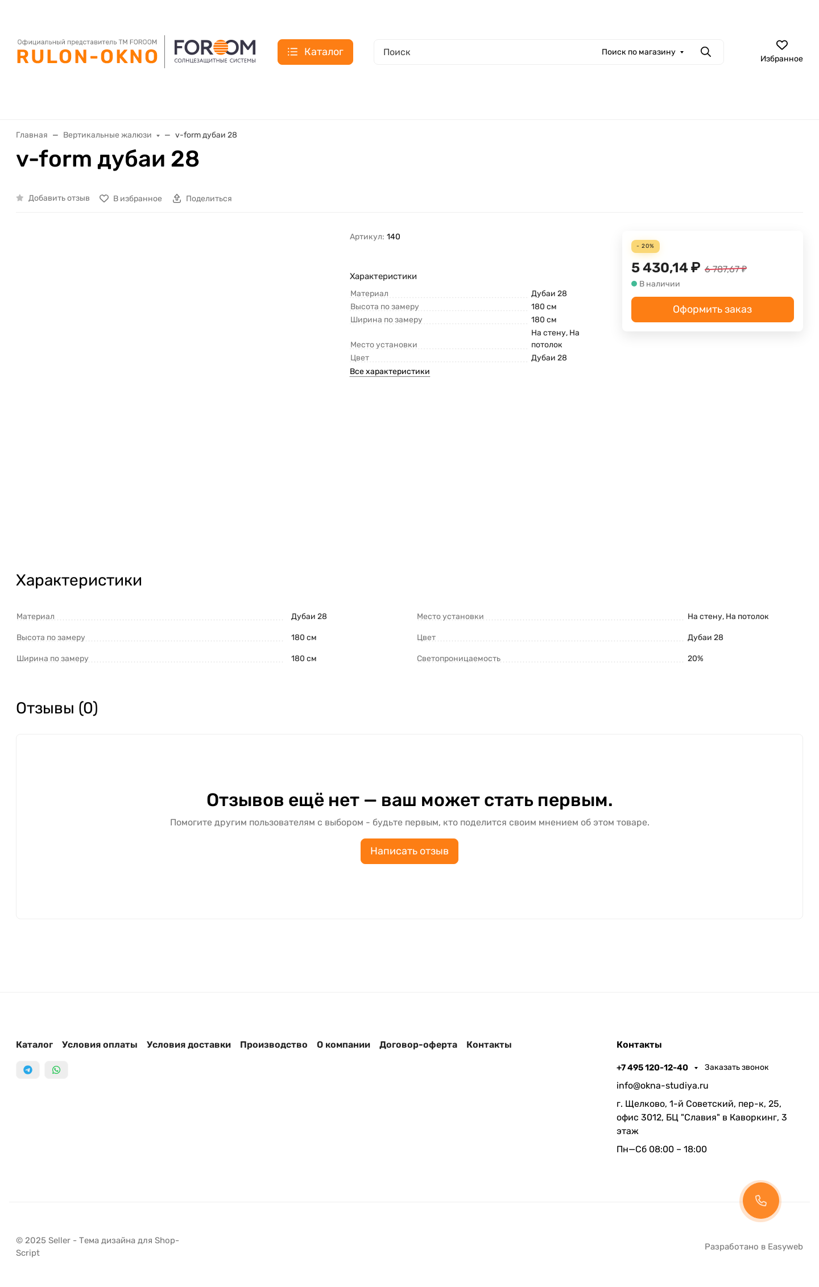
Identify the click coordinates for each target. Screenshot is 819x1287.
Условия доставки (189, 1044)
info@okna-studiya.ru (663, 1085)
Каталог (34, 1044)
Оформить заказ (712, 309)
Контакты (489, 1044)
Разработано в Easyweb (754, 1247)
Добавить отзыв (59, 198)
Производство (274, 1044)
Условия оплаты (100, 1044)
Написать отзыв (409, 851)
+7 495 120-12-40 (653, 1067)
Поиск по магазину (639, 52)
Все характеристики (390, 371)
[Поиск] (549, 52)
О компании (343, 1044)
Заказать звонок (737, 1067)
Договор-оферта (418, 1044)
